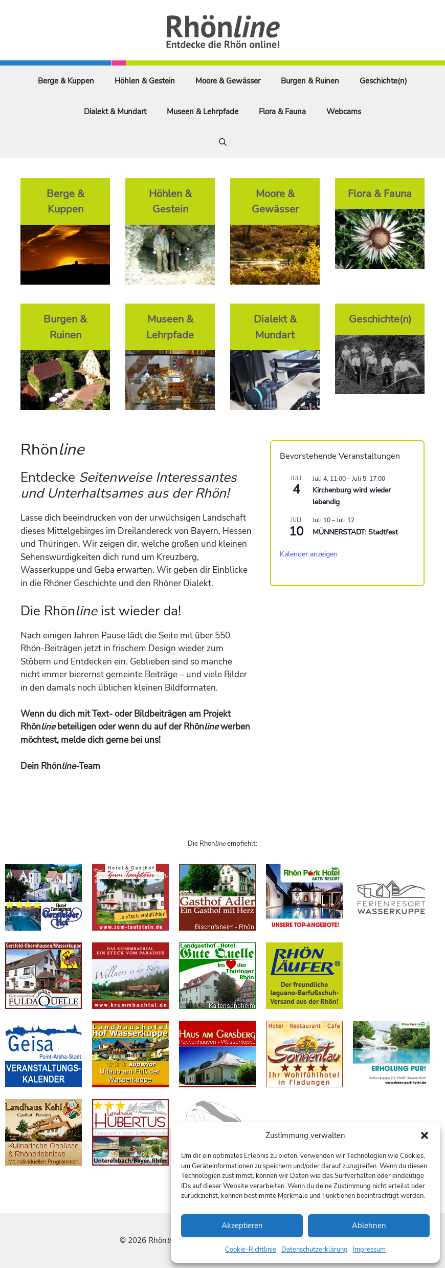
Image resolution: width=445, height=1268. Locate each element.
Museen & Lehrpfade (202, 111)
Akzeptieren (242, 1225)
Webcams (343, 111)
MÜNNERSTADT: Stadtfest (355, 532)
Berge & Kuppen (66, 81)
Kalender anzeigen (309, 554)
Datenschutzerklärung (314, 1249)
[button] (424, 1135)
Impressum (369, 1249)
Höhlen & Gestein (145, 81)
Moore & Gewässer (227, 81)
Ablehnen (369, 1225)
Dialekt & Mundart (115, 111)
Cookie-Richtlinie (250, 1249)
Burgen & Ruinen (310, 81)
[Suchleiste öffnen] (223, 142)
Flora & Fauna (282, 111)
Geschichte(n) (383, 81)
